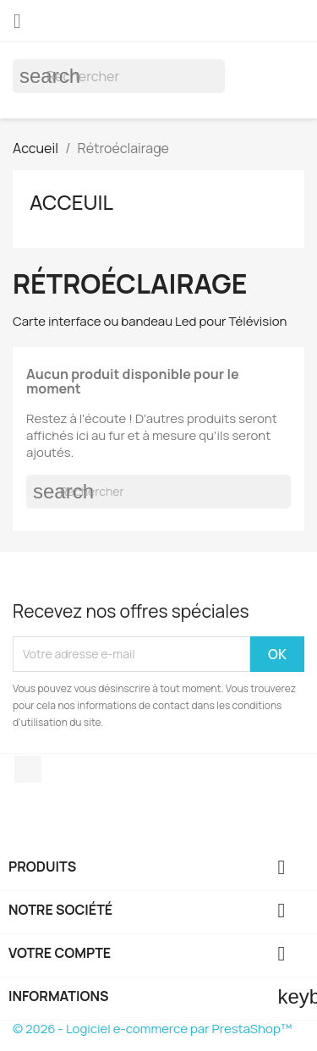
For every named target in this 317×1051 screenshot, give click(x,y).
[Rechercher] (119, 76)
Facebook (27, 769)
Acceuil (71, 202)
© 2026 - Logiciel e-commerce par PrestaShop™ (152, 1028)
